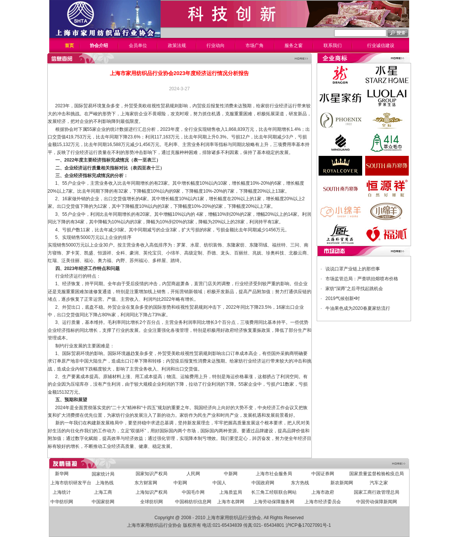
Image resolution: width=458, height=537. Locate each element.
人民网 (193, 473)
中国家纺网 (103, 501)
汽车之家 (379, 482)
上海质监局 (230, 492)
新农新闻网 (341, 482)
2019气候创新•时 (342, 298)
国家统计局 (103, 474)
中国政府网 (263, 482)
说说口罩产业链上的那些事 (352, 269)
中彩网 (180, 482)
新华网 (62, 473)
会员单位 (138, 45)
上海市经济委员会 (323, 501)
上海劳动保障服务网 (273, 501)
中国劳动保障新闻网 (376, 501)
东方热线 (300, 482)
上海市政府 (322, 492)
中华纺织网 (61, 501)
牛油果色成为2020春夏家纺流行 (357, 308)
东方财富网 (145, 482)
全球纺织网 (151, 501)
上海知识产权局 (151, 492)
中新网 (231, 473)
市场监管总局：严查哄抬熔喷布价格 (361, 278)
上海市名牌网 (230, 501)
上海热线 (104, 482)
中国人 (219, 482)
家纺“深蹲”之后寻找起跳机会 (354, 288)
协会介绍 (99, 45)
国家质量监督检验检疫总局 (376, 473)
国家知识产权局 (151, 473)
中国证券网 (322, 473)
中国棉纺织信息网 (193, 501)
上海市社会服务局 (274, 473)
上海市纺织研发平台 (70, 482)
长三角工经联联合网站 (274, 492)
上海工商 (103, 492)
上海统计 (62, 492)
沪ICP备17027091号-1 (308, 525)
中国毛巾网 (193, 492)
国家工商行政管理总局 (376, 492)
